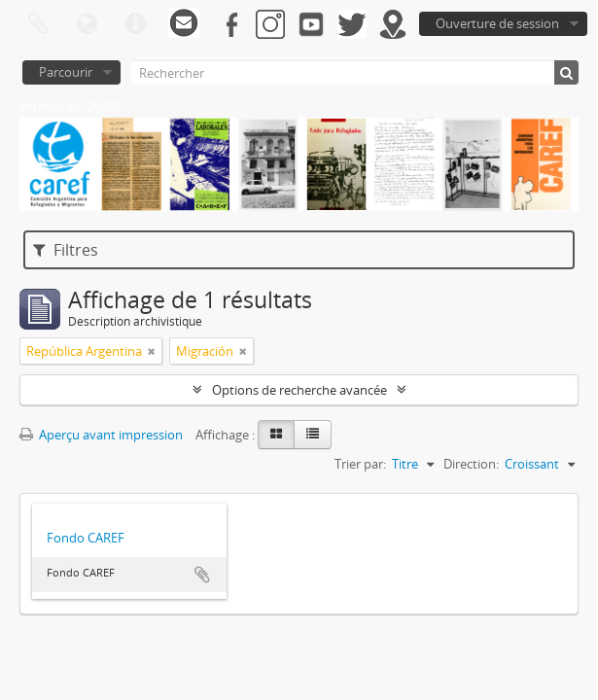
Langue (86, 24)
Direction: (471, 463)
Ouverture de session (497, 23)
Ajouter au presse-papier (202, 574)
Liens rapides (135, 24)
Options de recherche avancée (299, 390)
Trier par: (360, 463)
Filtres (65, 250)
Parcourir (65, 72)
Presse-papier (38, 24)
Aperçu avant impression (101, 434)
